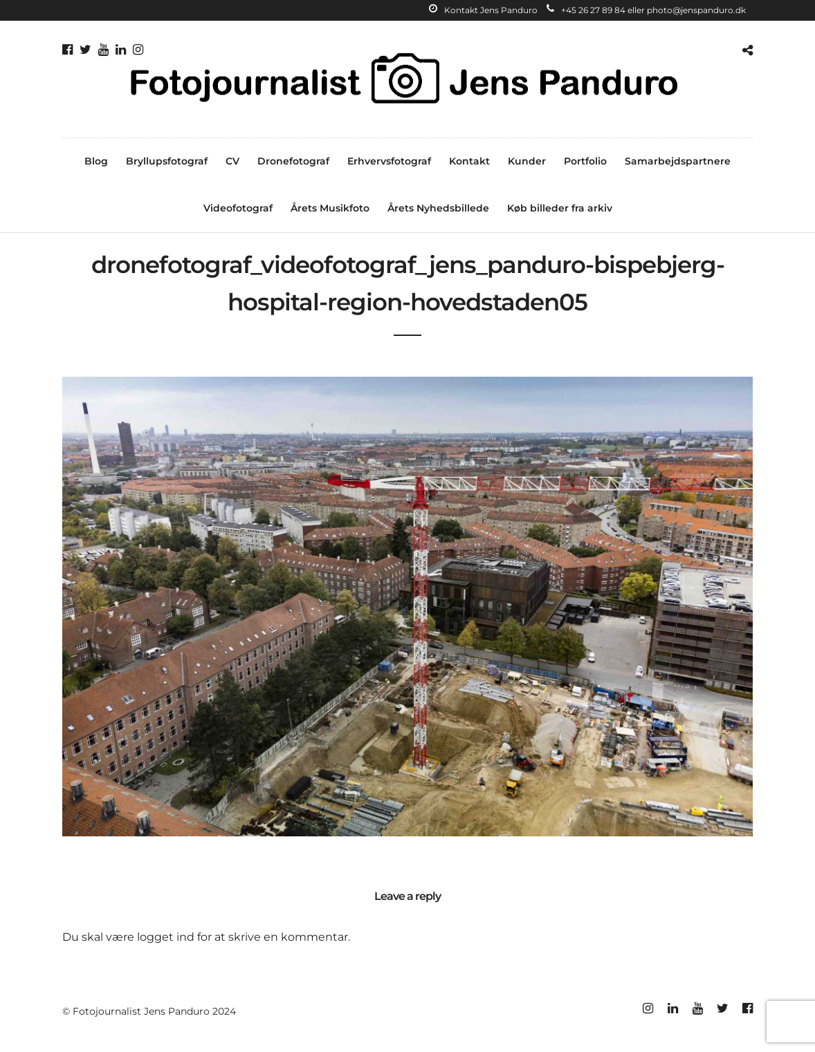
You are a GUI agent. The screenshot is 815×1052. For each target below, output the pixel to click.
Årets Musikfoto (330, 208)
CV (232, 161)
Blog (96, 161)
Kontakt (469, 161)
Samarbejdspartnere (678, 161)
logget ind (165, 936)
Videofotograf (238, 208)
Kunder (527, 161)
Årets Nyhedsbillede (438, 208)
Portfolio (585, 161)
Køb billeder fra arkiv (559, 208)
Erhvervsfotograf (389, 161)
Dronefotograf (293, 161)
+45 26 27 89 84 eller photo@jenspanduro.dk (646, 10)
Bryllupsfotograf (167, 161)
